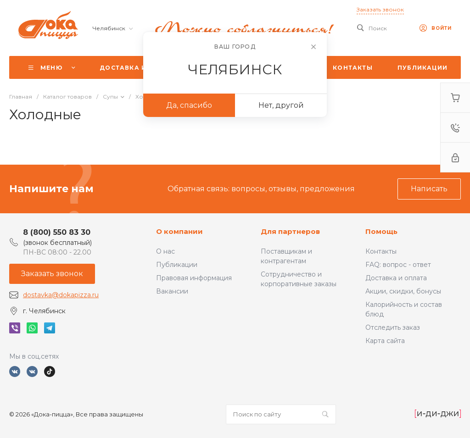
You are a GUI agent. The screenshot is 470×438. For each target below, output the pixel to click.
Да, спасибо (189, 105)
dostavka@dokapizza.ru (61, 295)
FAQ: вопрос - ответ (398, 265)
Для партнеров (290, 231)
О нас (165, 251)
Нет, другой (281, 105)
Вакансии (172, 291)
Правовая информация (194, 278)
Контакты (381, 251)
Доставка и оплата (396, 278)
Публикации (176, 265)
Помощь (381, 231)
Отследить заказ (392, 327)
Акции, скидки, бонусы (403, 291)
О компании (179, 231)
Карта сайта (385, 341)
